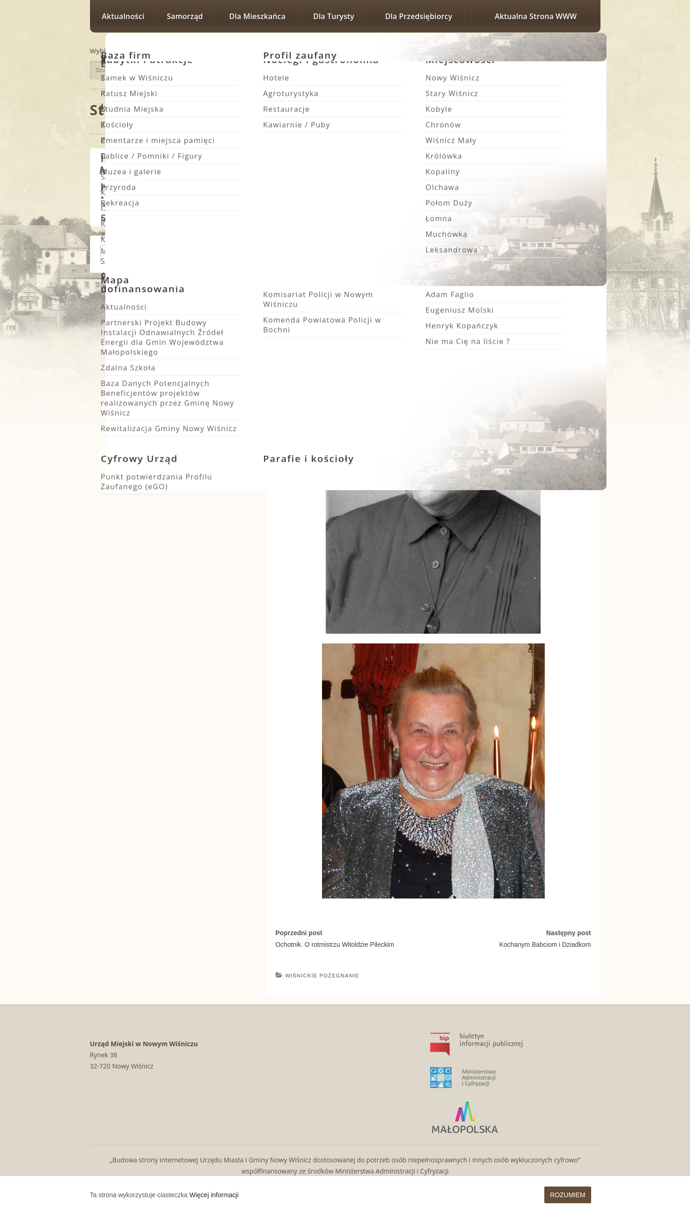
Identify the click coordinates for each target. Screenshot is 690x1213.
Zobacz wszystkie (211, 254)
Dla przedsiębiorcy (418, 16)
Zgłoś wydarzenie (134, 254)
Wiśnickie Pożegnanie (270, 110)
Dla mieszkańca (257, 16)
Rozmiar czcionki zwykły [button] (555, 49)
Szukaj (214, 70)
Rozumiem (567, 1195)
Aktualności (123, 16)
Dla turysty (333, 16)
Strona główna (143, 109)
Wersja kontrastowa (558, 66)
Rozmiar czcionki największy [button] (588, 49)
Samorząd (185, 16)
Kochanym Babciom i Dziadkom (545, 944)
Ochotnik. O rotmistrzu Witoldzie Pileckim (335, 944)
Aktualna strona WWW (536, 16)
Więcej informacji (214, 1195)
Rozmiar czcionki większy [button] (568, 49)
